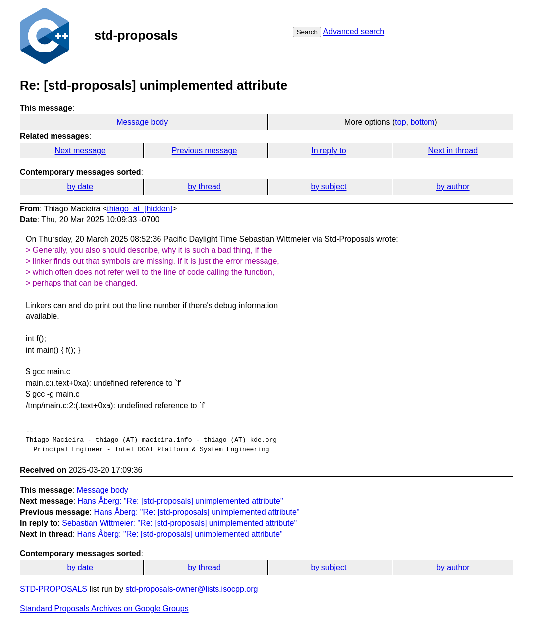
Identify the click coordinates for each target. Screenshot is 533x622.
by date (80, 186)
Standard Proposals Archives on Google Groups (104, 608)
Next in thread (453, 150)
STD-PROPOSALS (53, 589)
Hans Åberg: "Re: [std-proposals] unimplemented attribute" (180, 501)
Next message (80, 150)
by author (453, 186)
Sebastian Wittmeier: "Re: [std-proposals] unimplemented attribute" (179, 523)
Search (307, 32)
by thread (204, 186)
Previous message (204, 150)
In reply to (328, 150)
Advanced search (353, 31)
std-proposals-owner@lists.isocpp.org (191, 589)
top (400, 122)
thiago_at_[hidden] (139, 209)
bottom (422, 122)
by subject (328, 186)
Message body (142, 122)
